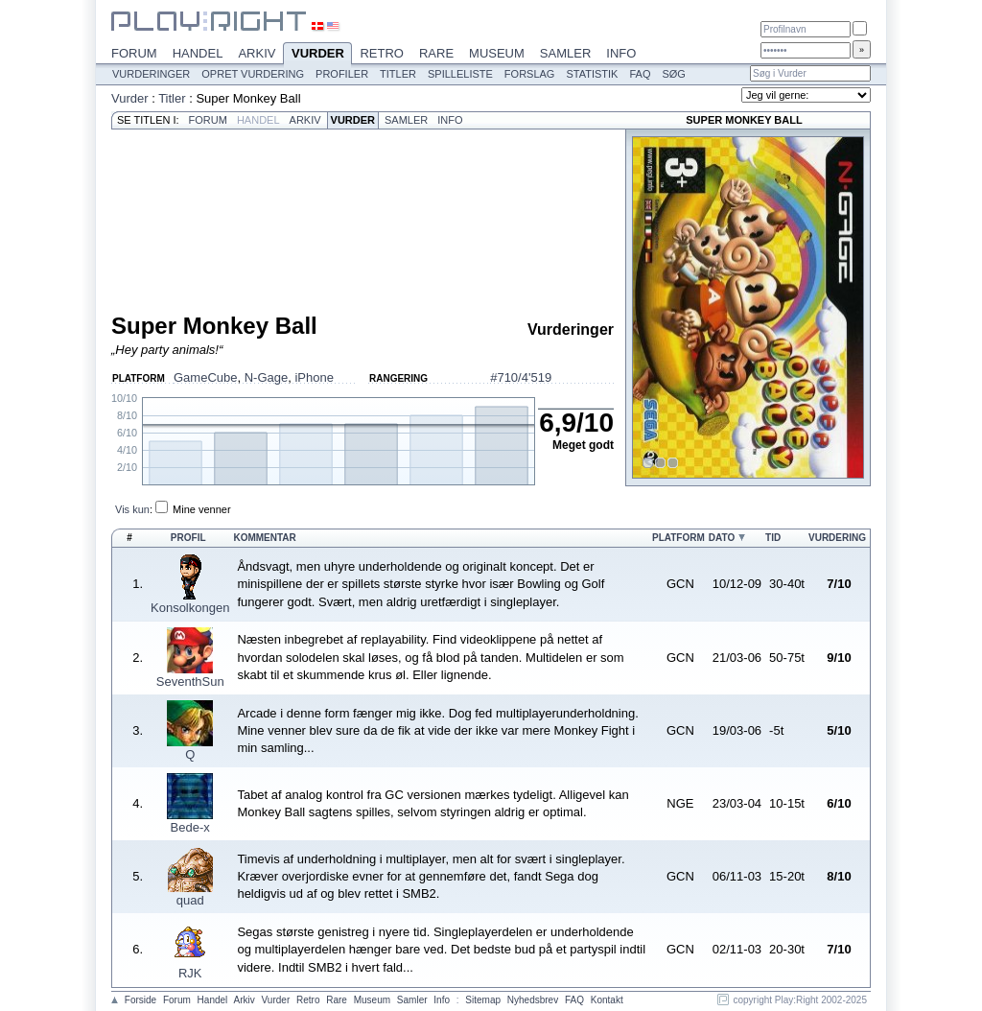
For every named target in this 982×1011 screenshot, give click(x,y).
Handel (198, 53)
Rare (436, 53)
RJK (190, 973)
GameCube (205, 377)
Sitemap (483, 1000)
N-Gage (267, 377)
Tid (773, 537)
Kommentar (264, 537)
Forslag (529, 74)
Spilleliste (460, 74)
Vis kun (132, 509)
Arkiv (256, 53)
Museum (497, 53)
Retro (382, 53)
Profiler (342, 74)
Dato (722, 537)
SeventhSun (190, 681)
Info (621, 53)
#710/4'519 (520, 377)
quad (190, 900)
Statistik (592, 74)
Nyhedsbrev (532, 1000)
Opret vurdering (252, 74)
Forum (134, 53)
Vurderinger (151, 74)
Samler (565, 53)
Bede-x (190, 827)
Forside (140, 1000)
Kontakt (607, 1000)
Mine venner (202, 509)
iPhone (313, 377)
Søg (673, 74)
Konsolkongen (190, 607)
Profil (188, 537)
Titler (398, 74)
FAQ (639, 74)
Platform (678, 537)
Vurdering (837, 537)
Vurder (317, 54)
